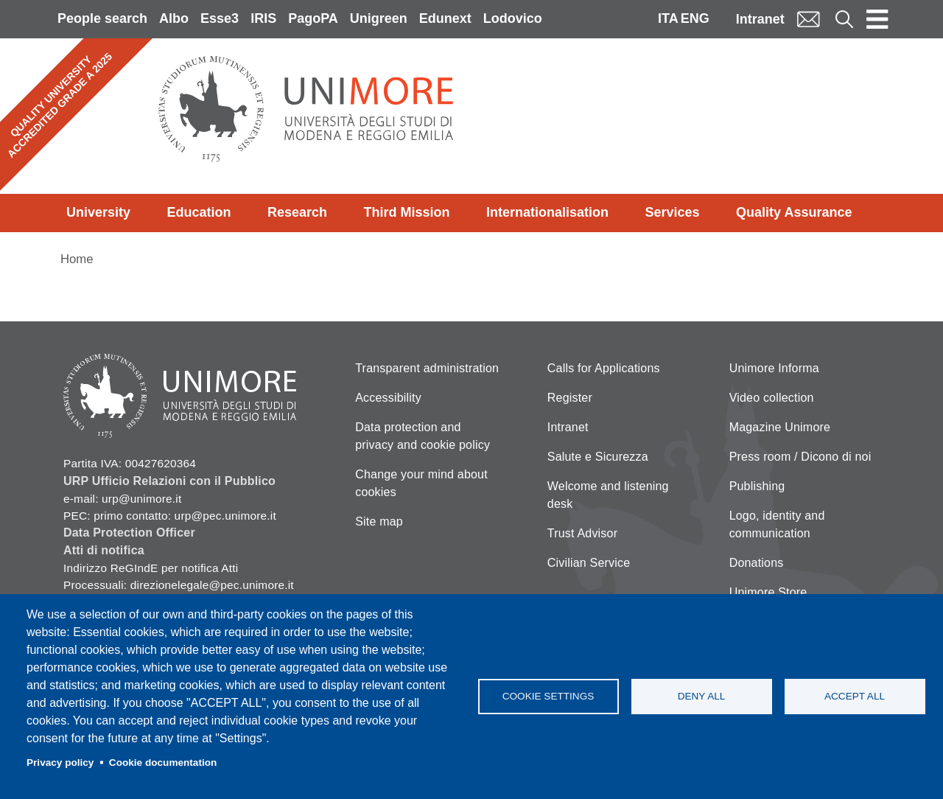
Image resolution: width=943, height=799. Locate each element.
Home (77, 259)
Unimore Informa (774, 368)
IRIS (263, 18)
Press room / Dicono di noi (800, 456)
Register (569, 397)
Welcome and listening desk (608, 495)
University (98, 212)
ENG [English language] (695, 18)
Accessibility (388, 397)
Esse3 (219, 18)
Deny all (702, 696)
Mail (808, 18)
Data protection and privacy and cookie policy (422, 436)
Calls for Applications (603, 368)
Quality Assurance (794, 212)
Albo (174, 18)
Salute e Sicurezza (597, 456)
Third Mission (407, 212)
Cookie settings (548, 696)
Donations (756, 562)
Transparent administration (427, 368)
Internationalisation (547, 212)
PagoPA (313, 18)
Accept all (854, 696)
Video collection (771, 397)
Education (199, 212)
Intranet (760, 19)
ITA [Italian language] (668, 18)
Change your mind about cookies (421, 483)
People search (102, 18)
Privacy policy (60, 762)
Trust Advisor (582, 533)
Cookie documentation (163, 762)
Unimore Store (768, 592)
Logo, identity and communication (777, 524)
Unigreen (378, 18)
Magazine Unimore (779, 427)
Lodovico (512, 18)
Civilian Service (589, 562)
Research (297, 212)
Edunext (445, 18)
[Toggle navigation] (877, 19)
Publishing (757, 486)
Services (672, 212)
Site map (379, 521)
